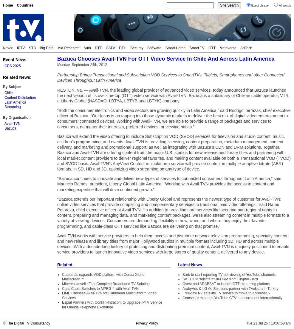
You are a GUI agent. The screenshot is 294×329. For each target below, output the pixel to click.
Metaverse (228, 48)
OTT (212, 48)
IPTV (21, 48)
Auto (87, 48)
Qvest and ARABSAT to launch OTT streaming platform (226, 284)
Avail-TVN (12, 124)
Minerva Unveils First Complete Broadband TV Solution (106, 284)
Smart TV (196, 48)
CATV (110, 48)
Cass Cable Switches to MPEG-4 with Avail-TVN (100, 289)
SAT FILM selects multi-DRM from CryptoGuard (220, 279)
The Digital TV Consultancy (28, 323)
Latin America (15, 102)
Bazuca (10, 128)
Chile (8, 93)
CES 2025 (12, 66)
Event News (15, 59)
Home (8, 5)
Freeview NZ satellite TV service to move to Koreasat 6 (226, 293)
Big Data (46, 48)
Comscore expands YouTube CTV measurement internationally (232, 298)
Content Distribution (20, 98)
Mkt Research (69, 48)
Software (154, 48)
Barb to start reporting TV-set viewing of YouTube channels (229, 275)
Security (136, 48)
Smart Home (175, 48)
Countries (25, 5)
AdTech (246, 48)
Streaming (12, 107)
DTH (122, 48)
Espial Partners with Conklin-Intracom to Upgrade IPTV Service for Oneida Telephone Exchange (112, 304)
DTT (98, 48)
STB (32, 48)
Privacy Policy (147, 323)
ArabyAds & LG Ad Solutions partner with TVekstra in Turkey (230, 289)
